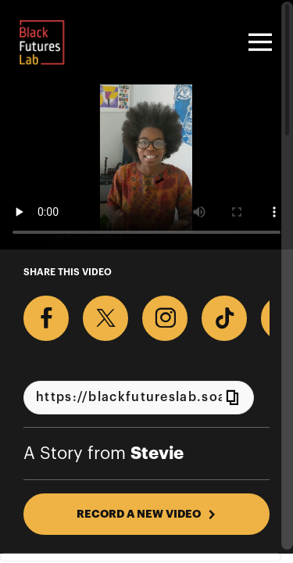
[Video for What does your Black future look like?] (146, 166)
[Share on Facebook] (46, 318)
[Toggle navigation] (257, 42)
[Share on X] (105, 318)
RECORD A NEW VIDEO (146, 513)
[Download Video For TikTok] (224, 318)
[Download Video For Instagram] (165, 318)
